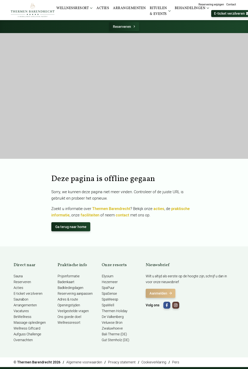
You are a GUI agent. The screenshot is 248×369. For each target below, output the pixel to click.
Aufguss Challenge (27, 334)
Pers (175, 362)
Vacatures (21, 311)
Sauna (18, 276)
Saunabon (21, 299)
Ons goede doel (69, 317)
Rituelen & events (160, 11)
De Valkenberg (113, 317)
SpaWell (108, 305)
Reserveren (124, 26)
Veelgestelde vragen (73, 311)
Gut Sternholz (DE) (115, 340)
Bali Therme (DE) (114, 334)
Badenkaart (66, 282)
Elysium (107, 276)
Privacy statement (122, 362)
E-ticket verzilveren (28, 293)
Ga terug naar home (70, 227)
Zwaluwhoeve (112, 328)
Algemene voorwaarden (84, 362)
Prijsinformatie (69, 276)
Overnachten (23, 340)
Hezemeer (110, 282)
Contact (231, 4)
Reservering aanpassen (75, 293)
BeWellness (22, 317)
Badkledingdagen (70, 288)
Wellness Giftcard (27, 328)
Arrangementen (25, 305)
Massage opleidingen (30, 322)
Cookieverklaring (153, 362)
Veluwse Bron (112, 322)
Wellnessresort (69, 322)
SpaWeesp (110, 299)
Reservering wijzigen (211, 4)
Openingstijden (69, 305)
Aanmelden (161, 293)
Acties (18, 288)
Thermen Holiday (114, 311)
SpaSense (109, 293)
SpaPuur (108, 288)
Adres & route (68, 299)
